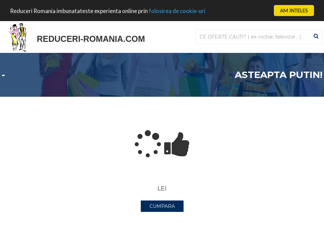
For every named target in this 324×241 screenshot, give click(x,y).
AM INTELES (294, 10)
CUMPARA (162, 206)
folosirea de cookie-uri (177, 10)
